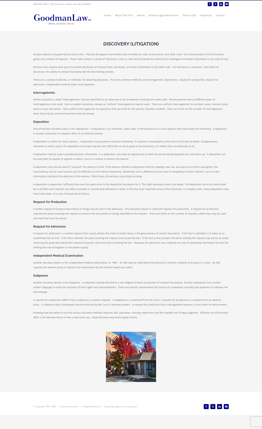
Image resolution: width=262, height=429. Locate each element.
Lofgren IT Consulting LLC (126, 420)
